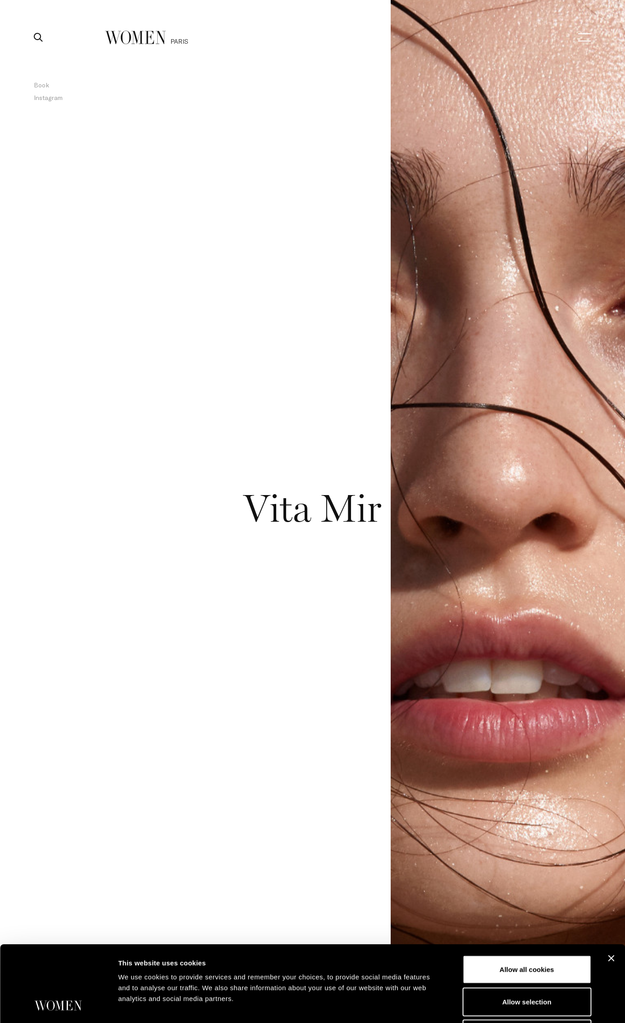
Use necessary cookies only (527, 962)
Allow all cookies (527, 898)
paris (179, 41)
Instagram (48, 97)
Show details (473, 1005)
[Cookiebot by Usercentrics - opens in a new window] (58, 1005)
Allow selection (526, 930)
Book (41, 85)
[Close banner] (611, 887)
